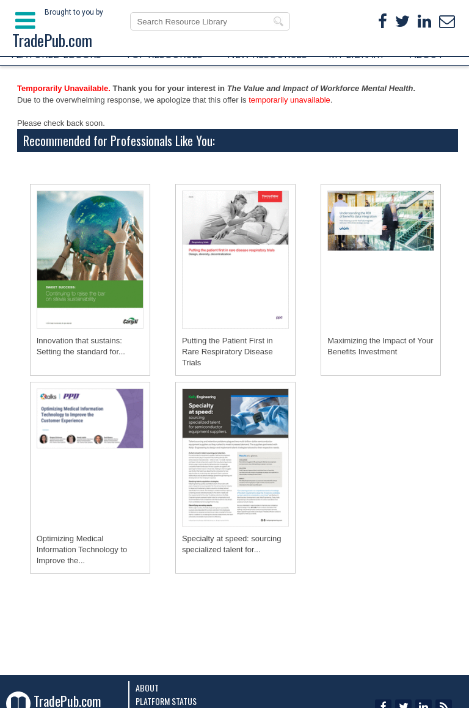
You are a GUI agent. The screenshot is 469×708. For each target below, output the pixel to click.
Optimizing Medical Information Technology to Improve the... (82, 549)
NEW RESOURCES (267, 54)
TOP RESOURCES (164, 54)
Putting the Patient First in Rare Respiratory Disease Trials (227, 351)
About (147, 687)
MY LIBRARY (357, 54)
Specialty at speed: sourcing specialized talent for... (232, 544)
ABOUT (427, 54)
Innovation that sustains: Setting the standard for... (81, 346)
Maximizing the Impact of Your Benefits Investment (380, 346)
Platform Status (166, 701)
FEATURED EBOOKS (56, 54)
